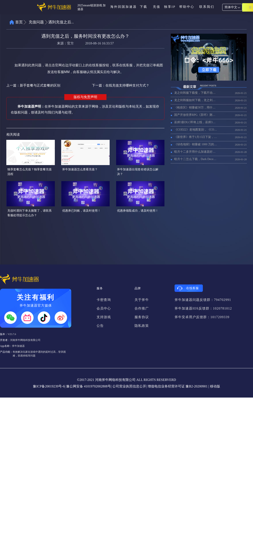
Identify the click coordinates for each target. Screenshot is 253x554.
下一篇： (120, 85)
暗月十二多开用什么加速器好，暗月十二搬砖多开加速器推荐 (196, 151)
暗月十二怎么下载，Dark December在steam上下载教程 (196, 159)
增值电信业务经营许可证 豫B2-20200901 (177, 386)
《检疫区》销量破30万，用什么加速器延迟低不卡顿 (196, 107)
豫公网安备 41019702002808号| (89, 386)
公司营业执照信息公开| (129, 386)
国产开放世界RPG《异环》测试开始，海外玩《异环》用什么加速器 (196, 114)
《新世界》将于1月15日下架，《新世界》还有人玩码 (196, 137)
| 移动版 (214, 386)
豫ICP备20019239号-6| (49, 386)
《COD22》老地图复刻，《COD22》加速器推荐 (196, 129)
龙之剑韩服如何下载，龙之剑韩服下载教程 (196, 100)
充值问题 (36, 22)
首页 (19, 22)
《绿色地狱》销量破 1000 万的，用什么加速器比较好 (196, 144)
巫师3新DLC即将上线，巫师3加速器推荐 (196, 122)
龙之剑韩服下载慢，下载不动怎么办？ (196, 92)
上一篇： (33, 85)
